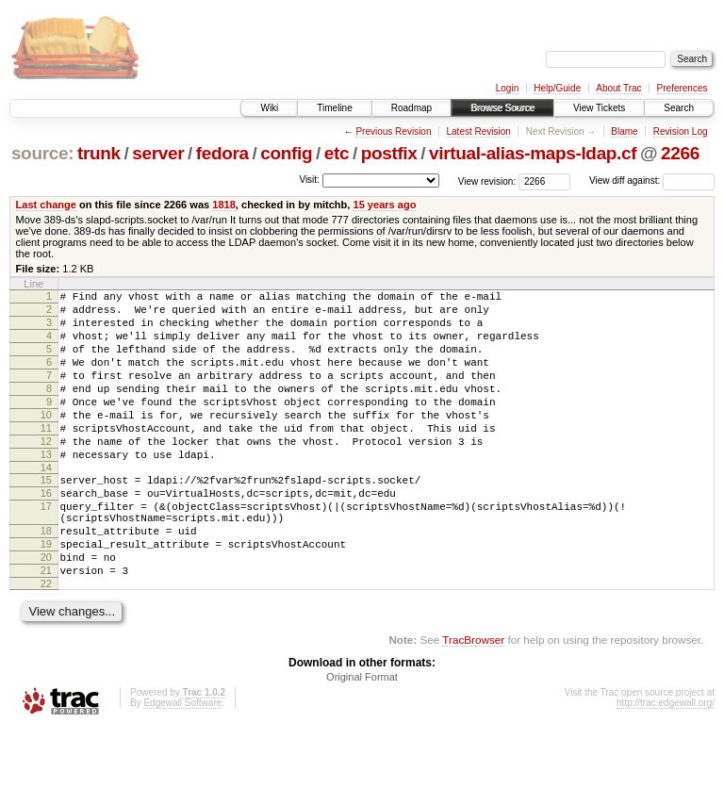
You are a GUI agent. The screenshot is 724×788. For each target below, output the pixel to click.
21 (46, 626)
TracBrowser (473, 699)
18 (46, 578)
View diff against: (652, 180)
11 (46, 456)
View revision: (487, 180)
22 (46, 642)
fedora (222, 153)
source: (42, 153)
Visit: (309, 179)
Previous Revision (393, 131)
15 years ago (384, 204)
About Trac (618, 88)
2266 (680, 153)
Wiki (269, 108)
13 (46, 488)
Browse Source (502, 108)
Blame (624, 131)
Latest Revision (478, 131)
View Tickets (599, 108)
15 (46, 516)
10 (46, 440)
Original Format (362, 736)
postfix (389, 153)
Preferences (682, 88)
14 (46, 504)
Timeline (334, 108)
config (286, 153)
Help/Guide (557, 88)
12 (46, 472)
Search (679, 108)
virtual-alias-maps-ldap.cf (532, 153)
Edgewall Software (182, 762)
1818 (224, 204)
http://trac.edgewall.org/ (666, 762)
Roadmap (411, 108)
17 (46, 548)
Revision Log (680, 131)
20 (46, 610)
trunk (99, 153)
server (158, 153)
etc (336, 153)
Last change (46, 204)
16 (46, 532)
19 (46, 594)
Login (507, 88)
